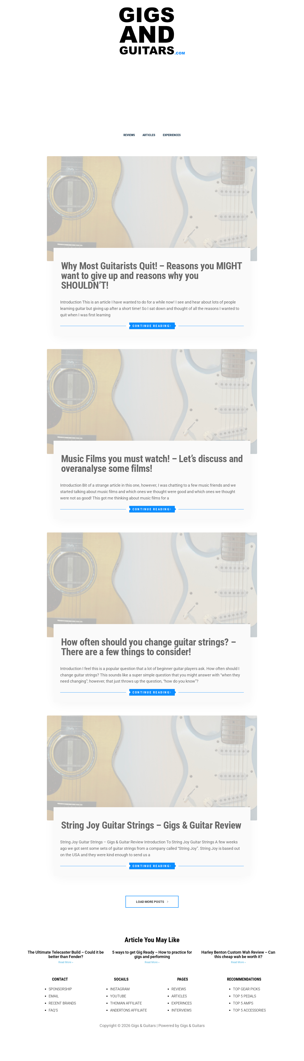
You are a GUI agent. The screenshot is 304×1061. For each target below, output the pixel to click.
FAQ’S (53, 1010)
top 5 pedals (244, 996)
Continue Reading (152, 326)
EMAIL (54, 996)
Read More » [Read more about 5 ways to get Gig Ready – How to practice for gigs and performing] (152, 962)
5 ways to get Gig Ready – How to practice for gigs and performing (152, 954)
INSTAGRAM (120, 989)
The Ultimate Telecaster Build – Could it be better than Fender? (66, 954)
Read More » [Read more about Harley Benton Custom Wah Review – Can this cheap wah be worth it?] (238, 962)
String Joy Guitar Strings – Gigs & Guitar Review (151, 825)
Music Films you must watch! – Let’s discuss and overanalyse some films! (152, 463)
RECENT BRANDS (62, 1003)
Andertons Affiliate (128, 1010)
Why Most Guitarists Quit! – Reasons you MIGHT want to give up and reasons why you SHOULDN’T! (151, 275)
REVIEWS (178, 989)
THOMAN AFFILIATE (126, 1003)
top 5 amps (243, 1003)
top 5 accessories (249, 1010)
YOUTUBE (118, 996)
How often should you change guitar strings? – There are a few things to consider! (148, 647)
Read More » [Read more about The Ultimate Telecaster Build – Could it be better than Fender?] (65, 962)
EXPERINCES (181, 1003)
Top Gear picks (246, 989)
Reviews (129, 135)
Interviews (181, 1010)
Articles (148, 135)
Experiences (172, 135)
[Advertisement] (152, 93)
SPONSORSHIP (60, 989)
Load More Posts (152, 901)
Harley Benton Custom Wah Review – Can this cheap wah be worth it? (238, 954)
